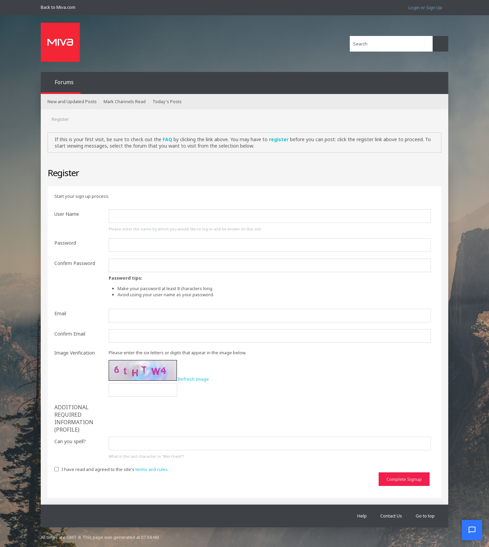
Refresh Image (193, 379)
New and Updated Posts (72, 101)
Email (60, 313)
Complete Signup (404, 479)
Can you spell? (70, 441)
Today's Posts (167, 101)
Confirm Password (74, 263)
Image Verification (74, 353)
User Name (66, 214)
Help (362, 516)
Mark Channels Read (125, 101)
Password (65, 243)
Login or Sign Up (425, 7)
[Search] (391, 44)
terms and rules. (152, 469)
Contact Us (391, 516)
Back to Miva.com (58, 7)
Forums (64, 82)
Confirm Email (69, 334)
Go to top (425, 516)
